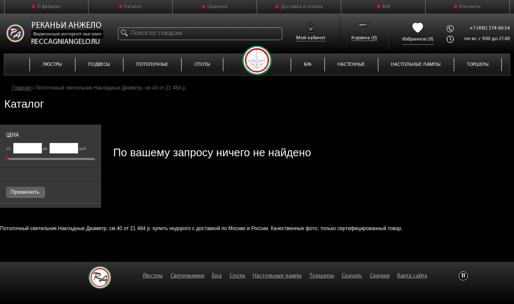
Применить (25, 192)
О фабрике (49, 6)
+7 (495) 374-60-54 (490, 28)
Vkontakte (463, 275)
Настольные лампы (277, 276)
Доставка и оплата (302, 6)
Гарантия (217, 6)
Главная (22, 88)
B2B (386, 6)
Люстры (153, 276)
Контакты (470, 6)
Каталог (133, 6)
